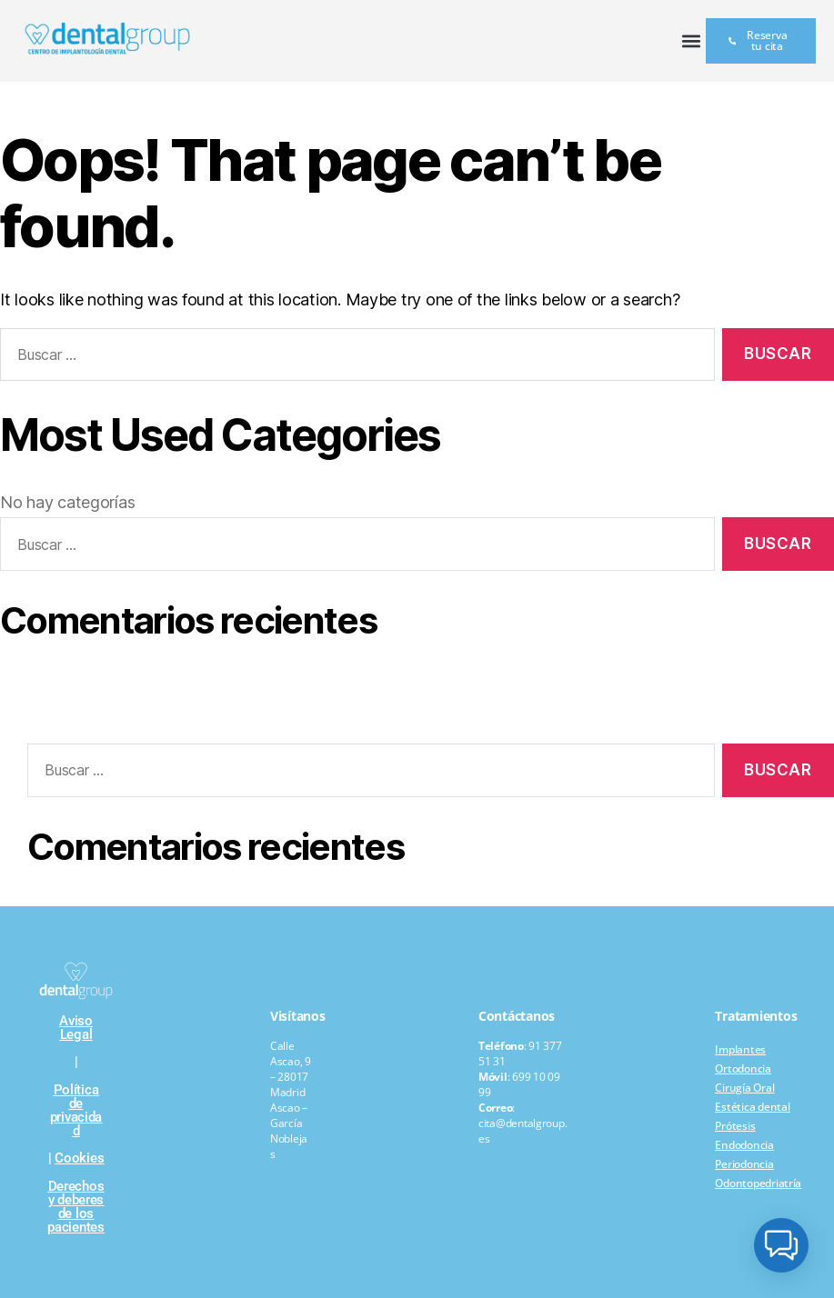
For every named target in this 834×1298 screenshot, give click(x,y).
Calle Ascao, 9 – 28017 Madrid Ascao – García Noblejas (290, 1100)
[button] (691, 41)
